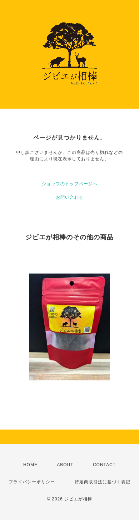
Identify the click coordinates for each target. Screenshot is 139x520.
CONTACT (104, 464)
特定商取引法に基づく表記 (102, 481)
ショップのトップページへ (70, 183)
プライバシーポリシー (32, 481)
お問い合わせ (70, 197)
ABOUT (65, 464)
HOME (30, 464)
